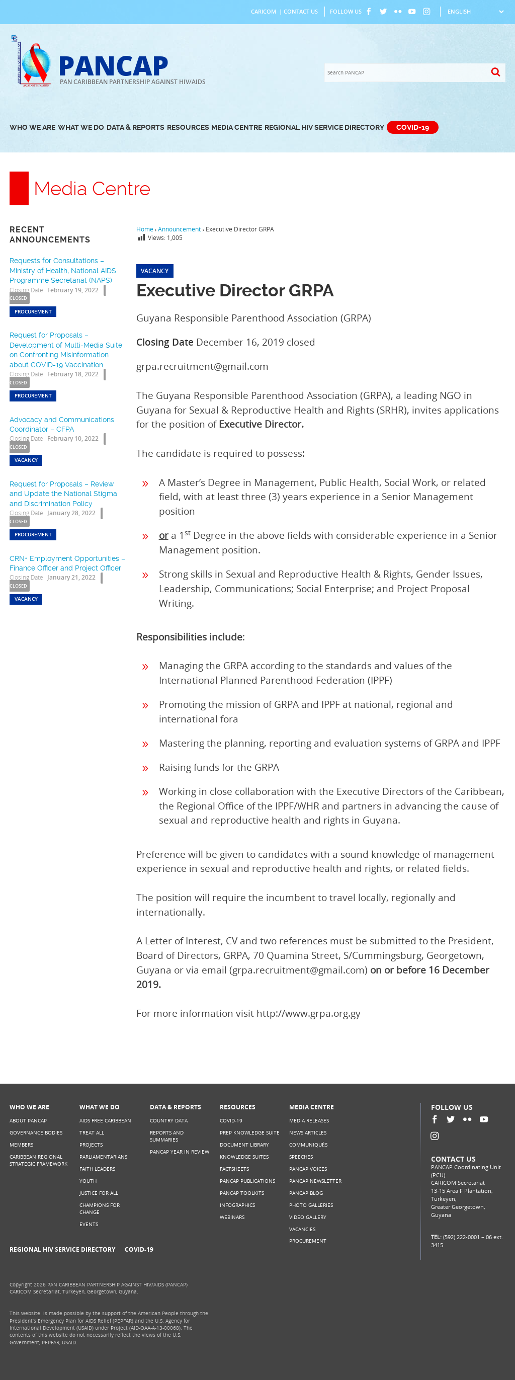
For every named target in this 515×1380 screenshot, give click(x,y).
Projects (91, 1145)
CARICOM (263, 11)
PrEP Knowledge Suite (250, 1132)
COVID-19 (412, 127)
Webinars (232, 1217)
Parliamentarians (103, 1157)
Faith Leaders (97, 1169)
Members (21, 1145)
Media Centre (236, 127)
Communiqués (308, 1145)
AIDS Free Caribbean (105, 1120)
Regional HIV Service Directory (324, 127)
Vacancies (302, 1229)
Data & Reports (135, 127)
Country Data (169, 1120)
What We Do (81, 127)
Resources (188, 127)
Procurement (307, 1241)
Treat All (91, 1132)
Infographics (237, 1205)
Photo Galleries (311, 1205)
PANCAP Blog (306, 1193)
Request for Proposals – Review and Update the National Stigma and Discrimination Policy (63, 494)
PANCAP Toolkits (242, 1193)
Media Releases (309, 1120)
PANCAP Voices (308, 1169)
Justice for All (98, 1193)
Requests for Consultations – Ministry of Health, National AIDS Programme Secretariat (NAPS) (63, 270)
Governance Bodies (36, 1132)
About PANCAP (28, 1120)
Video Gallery (307, 1217)
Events (88, 1224)
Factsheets (234, 1169)
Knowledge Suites (244, 1157)
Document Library (244, 1145)
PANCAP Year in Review (179, 1152)
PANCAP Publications (247, 1181)
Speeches (301, 1157)
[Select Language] (475, 12)
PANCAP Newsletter (315, 1181)
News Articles (307, 1132)
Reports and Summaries (167, 1136)
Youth (88, 1181)
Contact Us (301, 11)
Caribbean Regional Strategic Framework (38, 1160)
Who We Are (32, 127)
